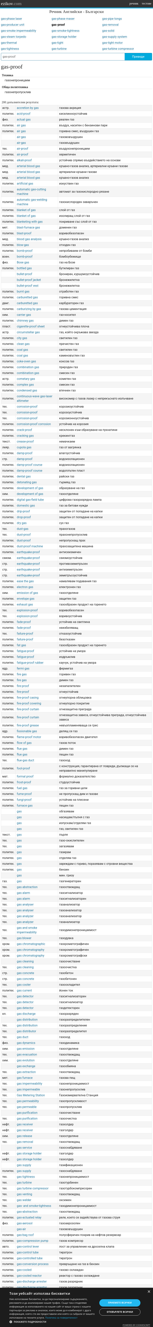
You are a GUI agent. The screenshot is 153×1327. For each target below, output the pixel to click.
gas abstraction (27, 887)
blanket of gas (26, 210)
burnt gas (23, 291)
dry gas (21, 523)
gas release (24, 1136)
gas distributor (26, 1031)
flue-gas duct (25, 760)
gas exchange (26, 1066)
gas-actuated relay (29, 1217)
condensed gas (27, 390)
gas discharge (26, 1014)
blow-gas (23, 245)
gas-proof (58, 24)
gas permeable (26, 1107)
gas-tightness (10, 49)
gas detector (25, 996)
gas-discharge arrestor (32, 1287)
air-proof (22, 148)
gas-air (21, 1229)
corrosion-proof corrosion (34, 424)
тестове (146, 3)
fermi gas (23, 668)
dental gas (24, 476)
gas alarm (23, 893)
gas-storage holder (64, 36)
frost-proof (24, 782)
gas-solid (108, 30)
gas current (24, 990)
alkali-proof (24, 160)
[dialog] (76, 1307)
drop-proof (24, 517)
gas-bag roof (25, 1235)
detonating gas (27, 482)
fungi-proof (24, 799)
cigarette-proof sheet (30, 326)
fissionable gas (27, 731)
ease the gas (25, 581)
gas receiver (25, 1124)
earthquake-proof (28, 552)
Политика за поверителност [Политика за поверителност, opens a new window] (61, 1317)
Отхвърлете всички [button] (120, 1311)
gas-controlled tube (29, 1258)
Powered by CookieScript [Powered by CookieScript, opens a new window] (136, 1325)
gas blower (24, 938)
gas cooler (24, 984)
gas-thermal (9, 42)
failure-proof (25, 633)
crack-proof (24, 430)
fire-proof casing (27, 697)
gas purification (27, 1112)
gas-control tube (27, 1252)
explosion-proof (27, 610)
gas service (24, 1147)
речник (133, 3)
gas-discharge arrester (32, 1281)
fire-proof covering (29, 703)
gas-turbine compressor (118, 49)
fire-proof (23, 686)
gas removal (25, 1142)
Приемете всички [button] (120, 1302)
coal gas (22, 349)
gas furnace (24, 1078)
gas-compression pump (32, 1241)
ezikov (11, 3)
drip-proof (23, 511)
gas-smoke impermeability (18, 30)
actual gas (24, 119)
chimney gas (25, 320)
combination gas (28, 367)
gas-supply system (114, 36)
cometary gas (26, 379)
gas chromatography (30, 950)
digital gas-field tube (30, 499)
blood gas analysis (29, 239)
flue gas (22, 748)
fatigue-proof (25, 651)
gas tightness (26, 1176)
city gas (22, 338)
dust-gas (22, 529)
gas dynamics (26, 1043)
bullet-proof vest (27, 285)
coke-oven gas (26, 361)
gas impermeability (29, 1083)
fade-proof (24, 622)
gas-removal (110, 24)
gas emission (26, 1048)
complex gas (25, 384)
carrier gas (24, 315)
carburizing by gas (29, 309)
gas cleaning (25, 961)
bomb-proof (24, 251)
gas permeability (28, 1101)
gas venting (24, 1194)
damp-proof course (29, 465)
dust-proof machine (30, 546)
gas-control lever (28, 1246)
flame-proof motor (29, 737)
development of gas (30, 488)
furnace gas (24, 805)
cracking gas (25, 435)
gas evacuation (27, 1054)
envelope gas (25, 598)
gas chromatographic (31, 944)
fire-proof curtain (28, 709)
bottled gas (24, 268)
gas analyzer (25, 916)
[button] (52, 1322)
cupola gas (24, 447)
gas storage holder (29, 1153)
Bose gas (23, 262)
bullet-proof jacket (29, 280)
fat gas (21, 645)
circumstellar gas (28, 332)
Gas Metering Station (31, 1095)
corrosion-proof (27, 406)
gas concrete (25, 973)
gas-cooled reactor (29, 1275)
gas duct (22, 1037)
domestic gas (26, 505)
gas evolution (26, 1060)
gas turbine (24, 1182)
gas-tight (57, 42)
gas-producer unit (12, 24)
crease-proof (25, 441)
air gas (21, 125)
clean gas (23, 344)
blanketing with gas (30, 221)
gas (19, 811)
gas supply (24, 1165)
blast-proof (24, 233)
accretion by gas (28, 108)
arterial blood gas (28, 166)
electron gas (25, 587)
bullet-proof (24, 274)
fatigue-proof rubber (30, 662)
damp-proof (24, 453)
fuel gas (22, 788)
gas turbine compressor (32, 1188)
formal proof (25, 776)
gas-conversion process (32, 1264)
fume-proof (24, 794)
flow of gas (24, 743)
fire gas (22, 674)
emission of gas (27, 593)
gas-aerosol (24, 1223)
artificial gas (25, 183)
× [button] (148, 1291)
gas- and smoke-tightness (34, 1206)
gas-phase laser (11, 18)
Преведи (138, 56)
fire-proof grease (28, 725)
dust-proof (24, 534)
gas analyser (25, 904)
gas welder (24, 1200)
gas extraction (26, 1072)
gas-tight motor (112, 42)
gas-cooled (24, 1270)
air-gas (21, 137)
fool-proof (23, 768)
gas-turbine (59, 49)
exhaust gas (25, 604)
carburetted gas (27, 297)
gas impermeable (28, 1089)
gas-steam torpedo (13, 36)
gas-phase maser (63, 18)
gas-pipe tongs (112, 18)
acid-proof (23, 113)
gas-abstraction (27, 1211)
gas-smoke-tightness (66, 30)
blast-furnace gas (28, 227)
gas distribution (27, 1019)
